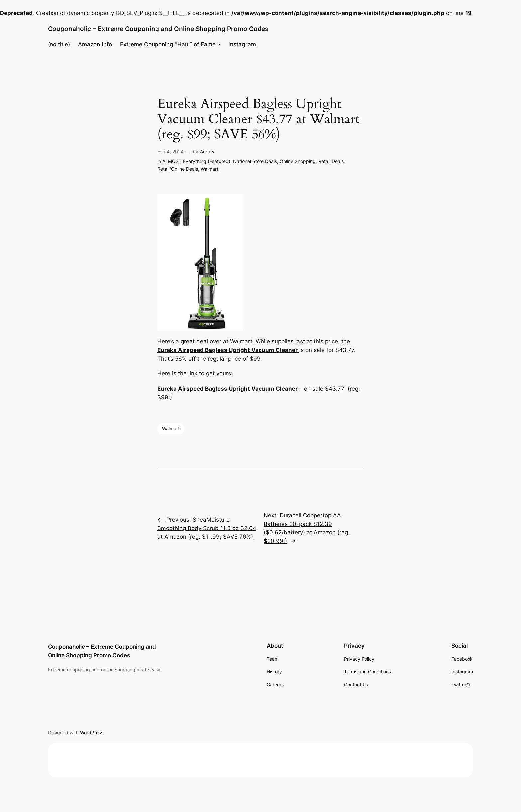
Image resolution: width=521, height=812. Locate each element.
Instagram (242, 44)
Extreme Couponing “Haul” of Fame (168, 44)
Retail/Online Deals (177, 169)
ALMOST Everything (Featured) (196, 161)
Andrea (208, 151)
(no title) (59, 44)
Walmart (209, 169)
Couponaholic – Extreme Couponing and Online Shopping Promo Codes (158, 29)
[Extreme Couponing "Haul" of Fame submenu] (218, 44)
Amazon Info (95, 44)
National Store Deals (255, 161)
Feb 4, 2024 (170, 151)
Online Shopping (298, 161)
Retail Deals (331, 161)
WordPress (91, 732)
